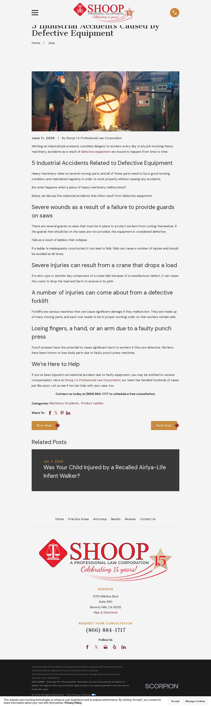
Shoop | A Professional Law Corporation (92, 380)
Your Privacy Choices (81, 694)
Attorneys (100, 519)
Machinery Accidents (64, 403)
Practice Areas (78, 519)
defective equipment (96, 152)
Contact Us (148, 519)
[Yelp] (114, 647)
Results (116, 519)
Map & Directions (106, 612)
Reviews (130, 519)
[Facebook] (87, 647)
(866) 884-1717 (105, 630)
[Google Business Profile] (105, 647)
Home (59, 519)
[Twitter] (96, 647)
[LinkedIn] (124, 647)
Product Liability (92, 403)
